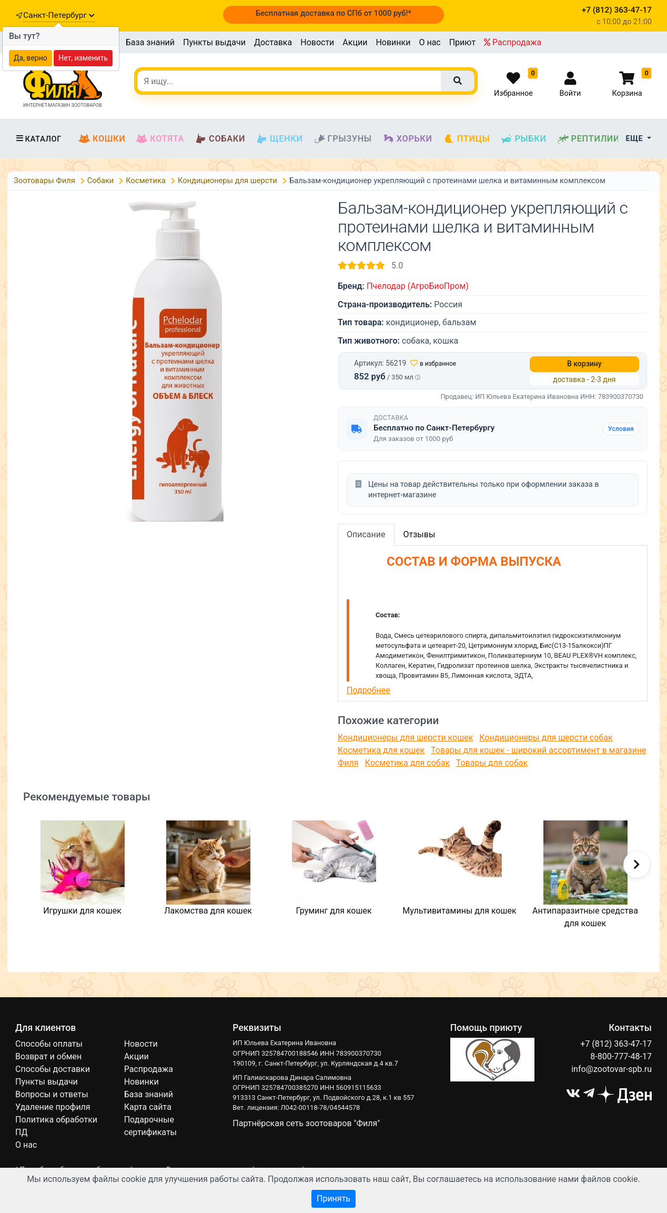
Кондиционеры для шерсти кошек (405, 738)
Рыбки (523, 139)
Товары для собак (492, 763)
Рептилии (588, 139)
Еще (635, 138)
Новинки (393, 42)
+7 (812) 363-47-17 (616, 1044)
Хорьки (407, 139)
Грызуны (343, 139)
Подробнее (368, 690)
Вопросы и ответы (51, 1094)
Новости (317, 42)
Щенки (279, 139)
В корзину (584, 363)
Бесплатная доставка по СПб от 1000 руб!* (333, 13)
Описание (366, 534)
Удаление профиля (52, 1107)
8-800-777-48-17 (621, 1056)
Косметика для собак (407, 763)
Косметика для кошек (381, 750)
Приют (462, 42)
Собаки (220, 139)
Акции (354, 42)
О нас (429, 42)
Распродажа (512, 42)
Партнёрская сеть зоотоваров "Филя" (306, 1123)
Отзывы (419, 534)
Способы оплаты (49, 1044)
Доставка (273, 42)
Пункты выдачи (214, 42)
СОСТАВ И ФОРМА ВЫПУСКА (454, 561)
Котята (160, 139)
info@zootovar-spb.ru (611, 1069)
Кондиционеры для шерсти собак (545, 738)
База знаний (150, 42)
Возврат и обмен (48, 1056)
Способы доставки (52, 1069)
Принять (333, 1199)
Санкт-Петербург (58, 15)
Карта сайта (147, 1107)
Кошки (101, 139)
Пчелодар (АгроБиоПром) (418, 286)
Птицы (466, 139)
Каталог (38, 139)
